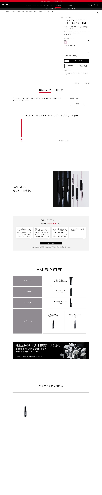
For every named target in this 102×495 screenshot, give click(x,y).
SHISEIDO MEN (20, 11)
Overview (77, 83)
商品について (45, 90)
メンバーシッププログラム (51, 8)
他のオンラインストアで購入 (83, 66)
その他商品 (58, 5)
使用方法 (59, 90)
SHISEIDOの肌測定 (67, 5)
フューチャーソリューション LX (47, 5)
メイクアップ (36, 5)
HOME (7, 11)
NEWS (30, 8)
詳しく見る (51, 243)
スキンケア (28, 5)
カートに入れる (79, 61)
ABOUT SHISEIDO (71, 8)
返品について (67, 70)
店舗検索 (70, 66)
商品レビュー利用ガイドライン (66, 247)
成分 (77, 104)
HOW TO (87, 83)
